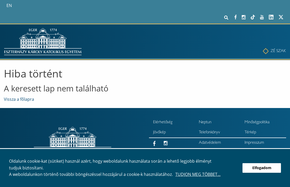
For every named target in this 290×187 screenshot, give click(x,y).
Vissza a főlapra (19, 99)
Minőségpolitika (257, 122)
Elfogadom (261, 167)
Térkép (250, 133)
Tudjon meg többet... (198, 174)
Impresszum (254, 143)
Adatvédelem (210, 143)
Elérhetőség (163, 122)
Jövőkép (159, 133)
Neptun (205, 122)
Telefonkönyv (209, 133)
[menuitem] (276, 51)
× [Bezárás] (284, 24)
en (9, 5)
